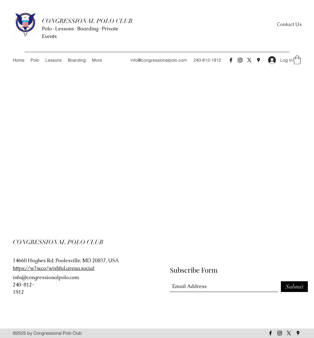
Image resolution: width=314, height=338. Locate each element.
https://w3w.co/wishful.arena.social (53, 268)
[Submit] (294, 286)
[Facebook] (231, 60)
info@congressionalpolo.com (159, 60)
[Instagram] (240, 60)
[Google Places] (258, 60)
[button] (297, 60)
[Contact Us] (289, 25)
